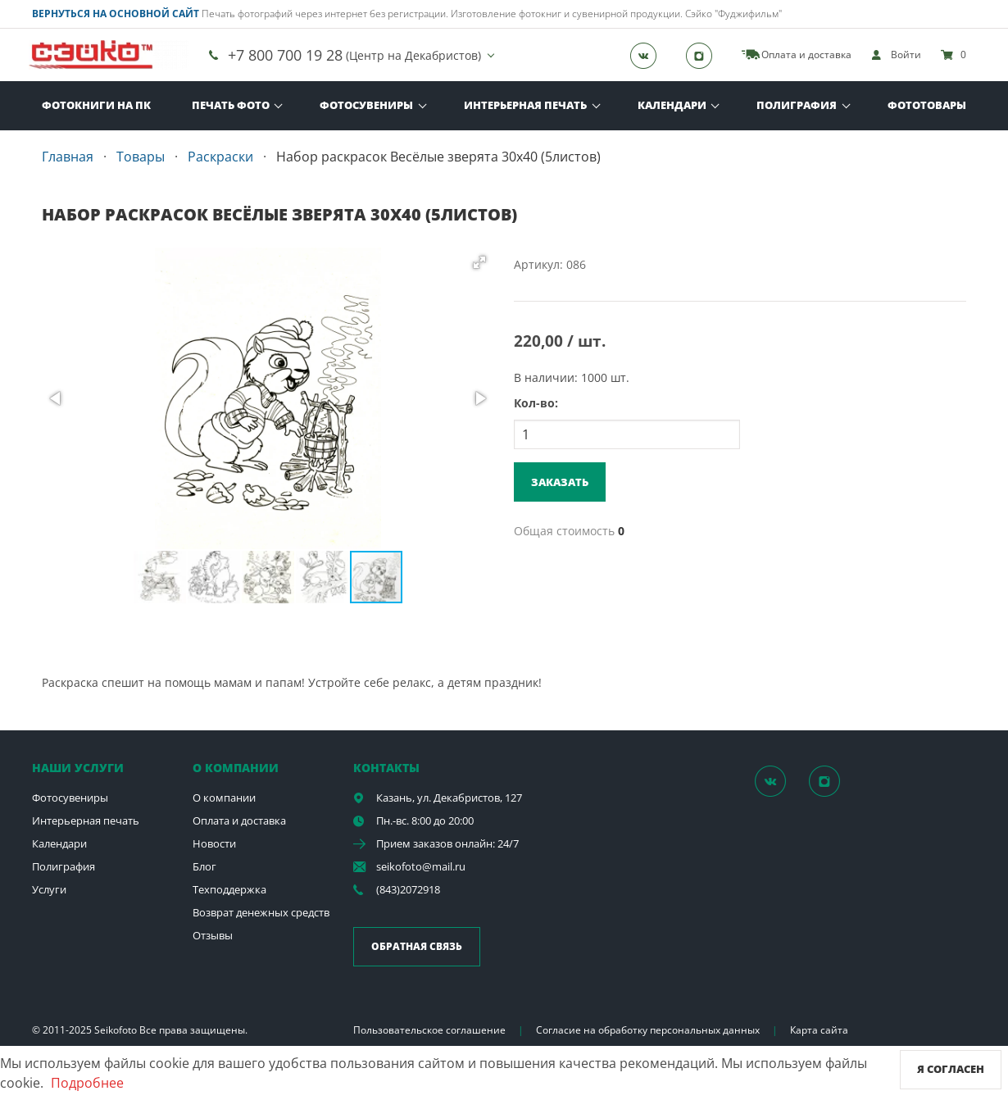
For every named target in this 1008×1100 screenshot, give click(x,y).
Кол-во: (536, 403)
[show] (896, 55)
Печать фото (231, 105)
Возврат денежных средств (261, 912)
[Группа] (648, 55)
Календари (672, 105)
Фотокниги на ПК (96, 105)
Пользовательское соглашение (429, 1030)
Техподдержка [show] (229, 889)
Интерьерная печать (525, 105)
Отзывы (213, 935)
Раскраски (220, 157)
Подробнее (87, 1083)
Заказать (559, 482)
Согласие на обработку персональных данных (648, 1030)
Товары (140, 157)
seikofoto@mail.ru (420, 866)
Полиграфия (796, 105)
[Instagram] (704, 55)
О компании (224, 797)
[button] (479, 262)
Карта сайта (819, 1030)
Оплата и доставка (239, 820)
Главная (67, 157)
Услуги (49, 889)
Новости (214, 843)
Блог (204, 866)
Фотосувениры (366, 105)
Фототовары (927, 105)
